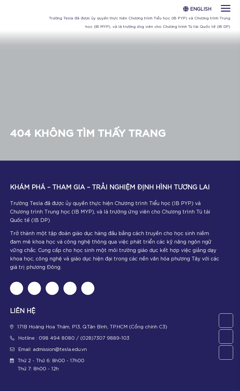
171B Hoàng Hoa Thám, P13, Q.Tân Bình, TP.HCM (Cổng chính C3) (92, 326)
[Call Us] (226, 336)
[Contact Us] (226, 320)
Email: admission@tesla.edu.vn (52, 349)
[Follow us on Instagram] (52, 288)
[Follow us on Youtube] (70, 288)
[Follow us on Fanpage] (16, 288)
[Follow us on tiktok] (34, 288)
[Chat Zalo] (87, 288)
